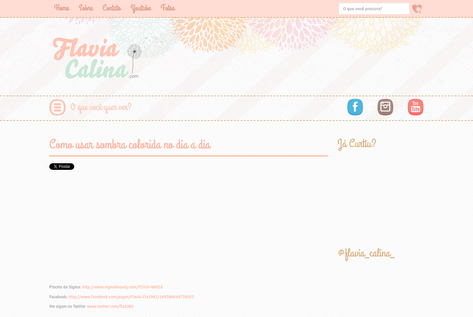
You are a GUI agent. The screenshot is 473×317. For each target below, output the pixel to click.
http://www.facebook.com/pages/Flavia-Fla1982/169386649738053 (131, 297)
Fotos (168, 8)
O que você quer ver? (101, 107)
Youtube (140, 8)
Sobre (86, 8)
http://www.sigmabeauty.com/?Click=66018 (122, 287)
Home (61, 8)
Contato (111, 8)
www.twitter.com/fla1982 (110, 306)
